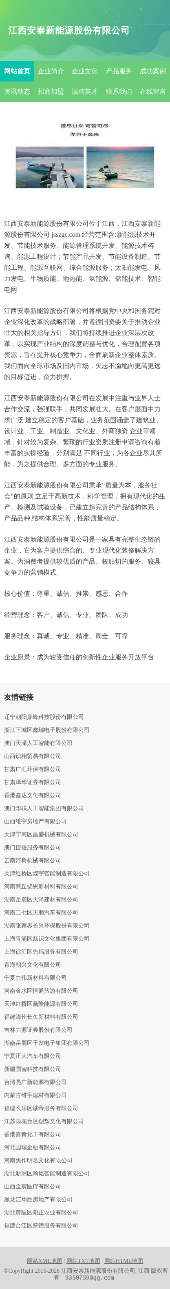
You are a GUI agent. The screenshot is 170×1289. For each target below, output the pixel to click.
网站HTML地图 (124, 1261)
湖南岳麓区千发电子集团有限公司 (47, 1043)
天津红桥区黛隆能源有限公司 (41, 1004)
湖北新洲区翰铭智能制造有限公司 (47, 1174)
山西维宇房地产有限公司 (35, 821)
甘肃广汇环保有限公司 (32, 769)
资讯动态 (17, 91)
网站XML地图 (44, 1261)
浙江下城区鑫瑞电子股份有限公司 (47, 730)
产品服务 (119, 71)
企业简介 (51, 71)
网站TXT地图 (83, 1261)
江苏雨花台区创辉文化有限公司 (44, 1121)
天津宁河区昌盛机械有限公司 (41, 834)
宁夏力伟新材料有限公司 (35, 978)
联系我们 (119, 91)
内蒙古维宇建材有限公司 (35, 1095)
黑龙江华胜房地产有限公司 (38, 1200)
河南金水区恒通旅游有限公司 (41, 991)
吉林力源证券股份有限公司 (38, 1030)
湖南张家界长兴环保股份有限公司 (47, 926)
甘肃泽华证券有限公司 (32, 782)
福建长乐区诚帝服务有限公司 (41, 1108)
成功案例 (153, 71)
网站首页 (17, 71)
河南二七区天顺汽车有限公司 (41, 913)
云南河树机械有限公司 (32, 861)
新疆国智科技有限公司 (32, 1069)
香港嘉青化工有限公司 (32, 1134)
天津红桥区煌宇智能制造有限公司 (47, 874)
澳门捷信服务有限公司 (32, 848)
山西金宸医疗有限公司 (32, 1187)
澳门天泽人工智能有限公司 (38, 743)
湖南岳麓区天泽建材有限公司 (41, 900)
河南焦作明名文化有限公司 (38, 1160)
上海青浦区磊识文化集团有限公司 (47, 939)
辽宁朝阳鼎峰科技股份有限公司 (44, 717)
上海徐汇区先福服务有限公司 (41, 952)
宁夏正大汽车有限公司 (32, 1056)
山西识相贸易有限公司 (32, 756)
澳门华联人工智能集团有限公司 (44, 808)
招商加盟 (51, 91)
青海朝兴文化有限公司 (32, 965)
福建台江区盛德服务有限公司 (41, 1226)
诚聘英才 (85, 91)
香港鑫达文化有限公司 (32, 795)
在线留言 (153, 91)
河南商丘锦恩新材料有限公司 (41, 887)
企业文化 (85, 71)
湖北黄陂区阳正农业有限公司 (41, 1213)
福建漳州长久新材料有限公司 (41, 1017)
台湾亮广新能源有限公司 (35, 1082)
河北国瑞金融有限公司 (32, 1147)
